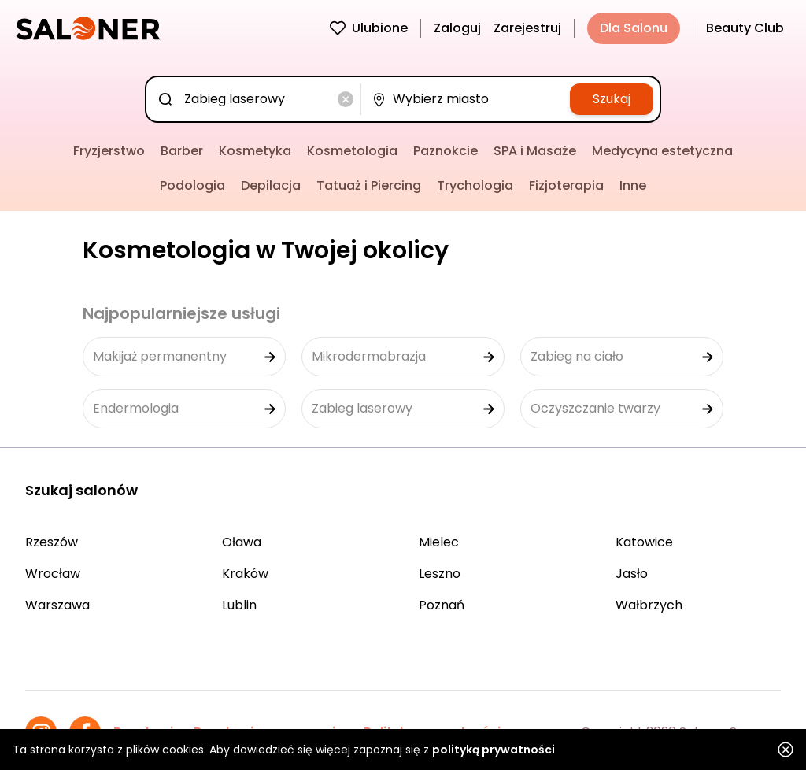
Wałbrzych (649, 605)
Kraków (245, 574)
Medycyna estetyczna (662, 151)
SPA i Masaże (535, 151)
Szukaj (611, 99)
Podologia (192, 185)
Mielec (439, 542)
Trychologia (475, 185)
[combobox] (256, 99)
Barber (182, 151)
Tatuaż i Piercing (368, 185)
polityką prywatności (493, 749)
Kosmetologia (352, 151)
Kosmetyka (255, 151)
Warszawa (57, 605)
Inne (632, 185)
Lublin (239, 605)
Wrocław (52, 574)
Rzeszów (51, 542)
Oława (241, 542)
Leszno (439, 574)
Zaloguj (457, 28)
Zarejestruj (527, 28)
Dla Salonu (633, 28)
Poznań (441, 605)
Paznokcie (445, 151)
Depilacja (271, 185)
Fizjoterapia (566, 185)
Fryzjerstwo (109, 151)
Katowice (644, 542)
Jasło (632, 574)
